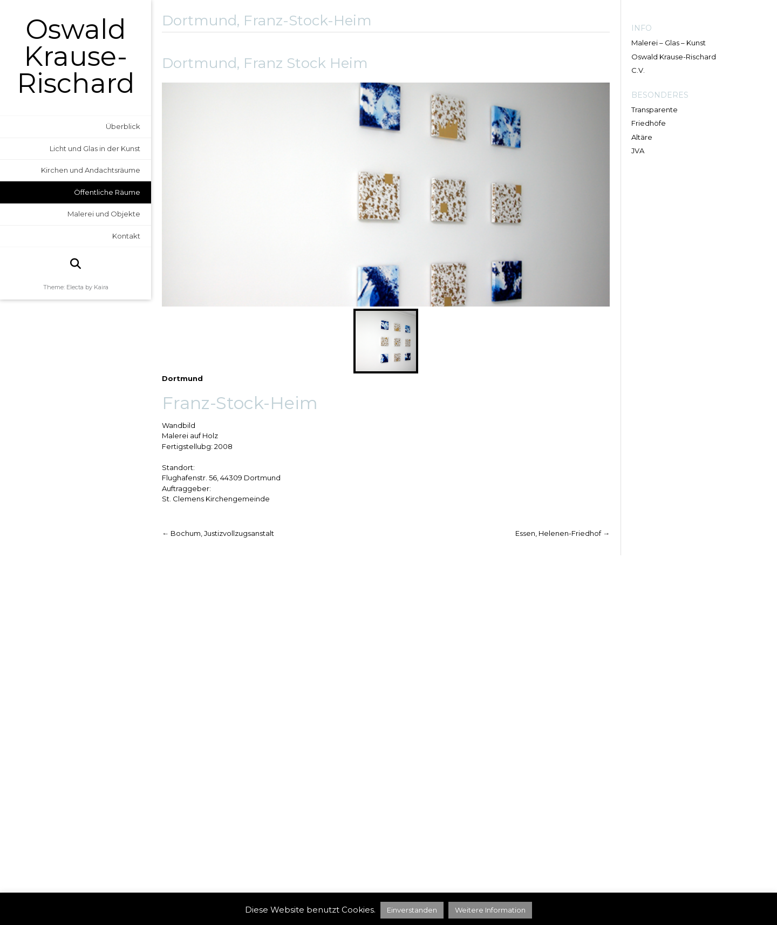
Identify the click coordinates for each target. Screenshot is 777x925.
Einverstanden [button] (412, 910)
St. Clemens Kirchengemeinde (216, 498)
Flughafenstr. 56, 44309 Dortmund (221, 477)
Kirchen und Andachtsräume (90, 170)
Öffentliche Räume (107, 192)
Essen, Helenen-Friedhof (562, 533)
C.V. (638, 70)
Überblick (123, 126)
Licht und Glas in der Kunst (95, 148)
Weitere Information (490, 910)
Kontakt (126, 236)
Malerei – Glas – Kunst (668, 42)
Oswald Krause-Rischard (76, 56)
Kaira (101, 287)
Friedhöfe (648, 123)
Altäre (641, 137)
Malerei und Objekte (103, 213)
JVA (637, 150)
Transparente (654, 109)
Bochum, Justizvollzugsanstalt (218, 533)
